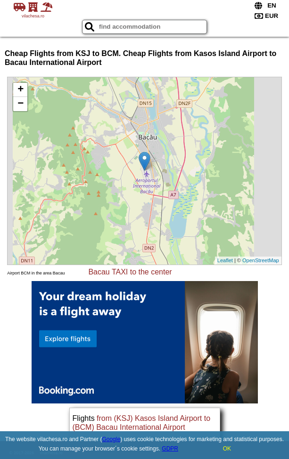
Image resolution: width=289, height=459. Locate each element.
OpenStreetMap (260, 260)
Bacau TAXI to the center (130, 272)
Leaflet (225, 260)
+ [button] (20, 90)
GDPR (170, 448)
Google (111, 439)
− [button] (20, 104)
